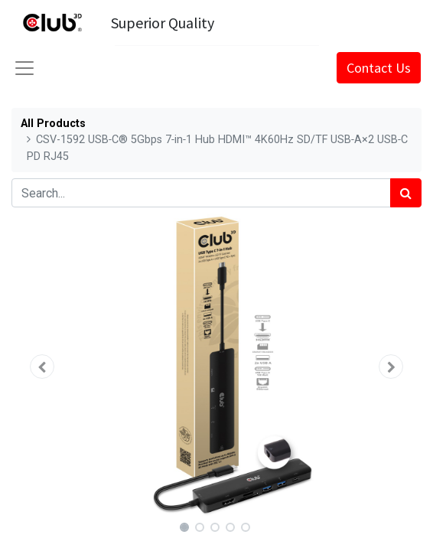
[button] (42, 366)
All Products (53, 123)
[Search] (406, 192)
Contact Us (379, 68)
